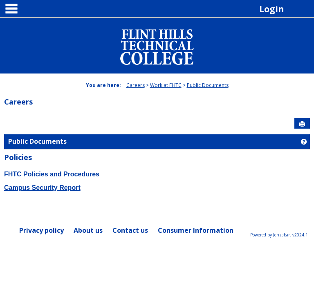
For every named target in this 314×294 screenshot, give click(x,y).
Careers (135, 85)
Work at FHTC (166, 85)
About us (88, 230)
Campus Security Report (42, 187)
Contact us (130, 230)
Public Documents (208, 85)
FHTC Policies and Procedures (51, 174)
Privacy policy (41, 230)
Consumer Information (195, 230)
